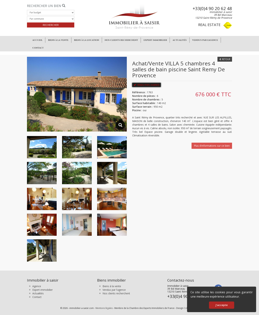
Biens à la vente (58, 40)
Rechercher (51, 25)
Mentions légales (104, 308)
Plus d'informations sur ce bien (212, 145)
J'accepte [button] (221, 305)
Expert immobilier (155, 40)
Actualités (179, 40)
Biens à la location (86, 40)
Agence (36, 286)
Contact (38, 47)
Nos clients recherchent (121, 40)
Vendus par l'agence (205, 40)
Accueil (37, 40)
